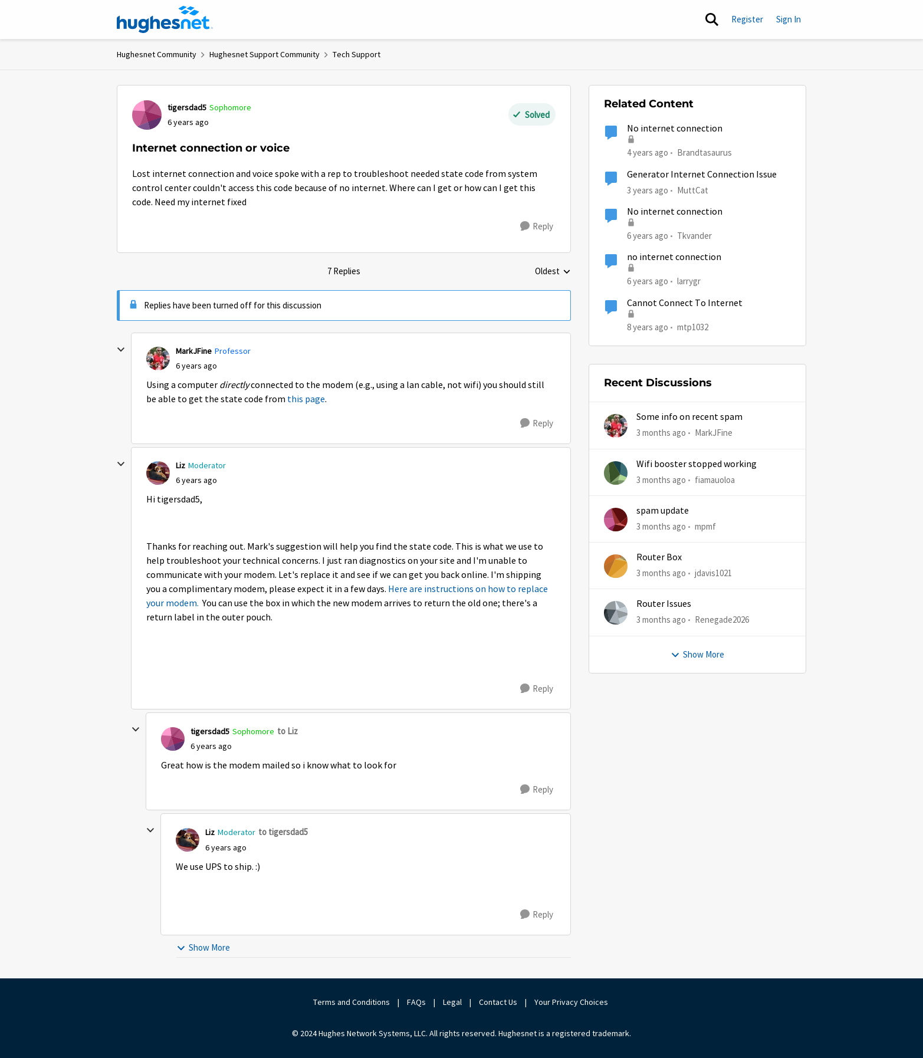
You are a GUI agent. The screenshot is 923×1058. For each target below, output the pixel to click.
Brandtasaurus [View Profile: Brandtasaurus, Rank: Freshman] (704, 152)
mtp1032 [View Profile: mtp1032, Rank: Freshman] (692, 326)
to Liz (287, 731)
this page (306, 399)
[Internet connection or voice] (196, 366)
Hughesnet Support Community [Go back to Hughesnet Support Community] (264, 54)
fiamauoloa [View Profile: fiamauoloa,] (715, 479)
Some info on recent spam (689, 417)
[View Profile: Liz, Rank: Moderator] (158, 473)
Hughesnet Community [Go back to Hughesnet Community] (156, 54)
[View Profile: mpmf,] (616, 519)
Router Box (659, 557)
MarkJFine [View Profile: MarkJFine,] (714, 432)
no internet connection (674, 257)
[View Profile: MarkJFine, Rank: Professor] (158, 358)
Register (747, 19)
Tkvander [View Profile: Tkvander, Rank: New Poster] (694, 235)
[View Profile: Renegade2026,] (616, 613)
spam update (662, 511)
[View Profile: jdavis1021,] (616, 566)
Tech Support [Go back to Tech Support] (356, 54)
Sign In (788, 19)
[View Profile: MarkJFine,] (616, 426)
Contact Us (498, 1002)
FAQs (416, 1002)
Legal (452, 1002)
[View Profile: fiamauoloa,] (616, 473)
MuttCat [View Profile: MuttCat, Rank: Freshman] (692, 189)
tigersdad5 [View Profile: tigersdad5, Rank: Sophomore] (186, 107)
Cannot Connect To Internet (685, 303)
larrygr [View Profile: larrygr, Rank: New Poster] (689, 281)
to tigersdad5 (283, 831)
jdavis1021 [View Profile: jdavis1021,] (713, 573)
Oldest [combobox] (553, 271)
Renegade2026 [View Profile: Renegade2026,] (722, 619)
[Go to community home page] (165, 19)
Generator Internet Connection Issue (702, 174)
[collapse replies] (121, 350)
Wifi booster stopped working (696, 464)
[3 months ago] (661, 433)
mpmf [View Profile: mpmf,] (705, 526)
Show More (203, 947)
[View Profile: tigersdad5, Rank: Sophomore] (147, 115)
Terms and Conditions (351, 1002)
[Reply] (537, 226)
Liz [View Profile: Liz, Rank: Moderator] (180, 465)
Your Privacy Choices (572, 1002)
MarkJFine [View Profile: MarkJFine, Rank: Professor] (194, 351)
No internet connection (674, 128)
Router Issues (663, 604)
